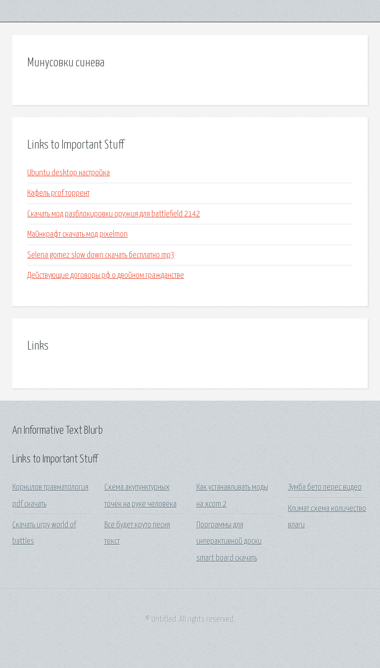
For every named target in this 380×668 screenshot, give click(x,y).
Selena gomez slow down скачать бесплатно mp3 (101, 255)
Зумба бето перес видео (325, 487)
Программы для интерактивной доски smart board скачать (229, 542)
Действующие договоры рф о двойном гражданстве (105, 275)
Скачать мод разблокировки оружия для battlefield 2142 (113, 214)
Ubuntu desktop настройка (68, 173)
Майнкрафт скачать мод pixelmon (77, 234)
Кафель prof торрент (58, 193)
